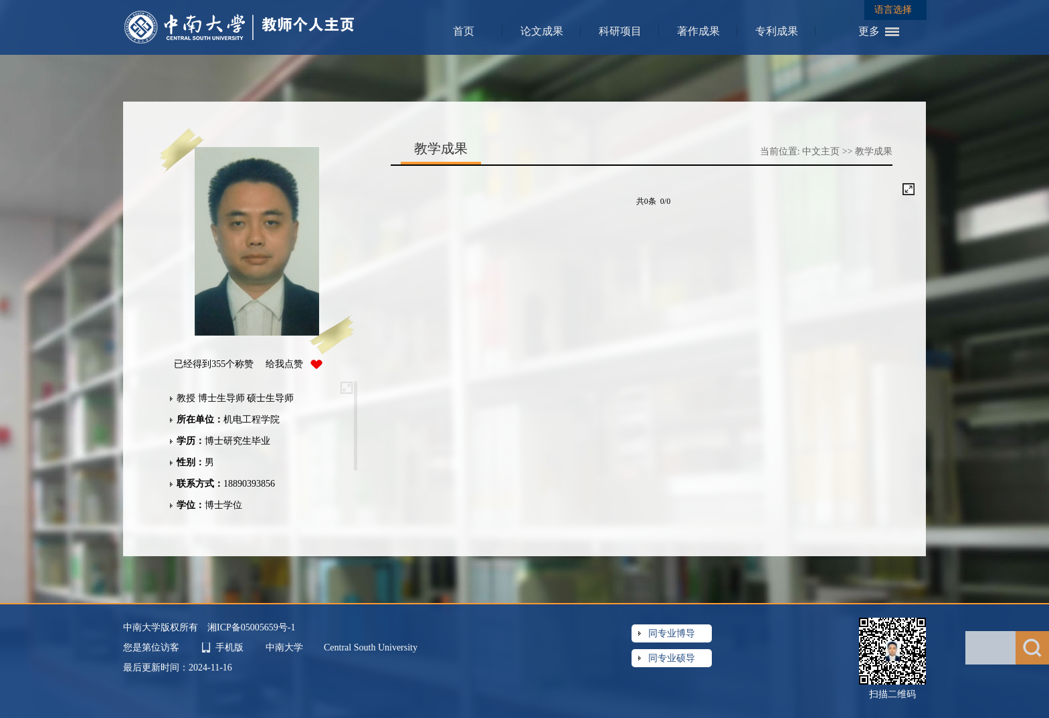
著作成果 (698, 31)
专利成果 (776, 31)
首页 (463, 31)
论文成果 (541, 31)
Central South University (370, 647)
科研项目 (620, 31)
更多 (869, 31)
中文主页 (821, 151)
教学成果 (873, 151)
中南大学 (286, 647)
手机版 (229, 647)
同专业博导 (671, 633)
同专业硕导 (671, 658)
